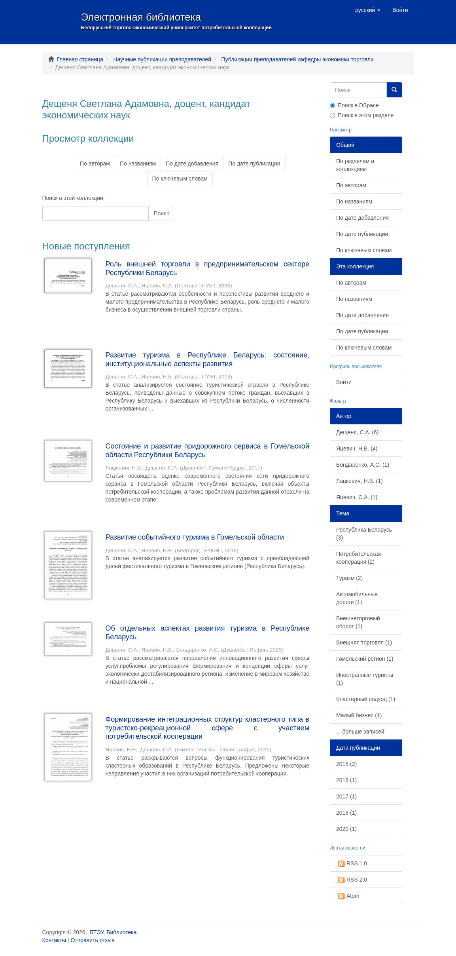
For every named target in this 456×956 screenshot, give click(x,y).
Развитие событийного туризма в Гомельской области (195, 537)
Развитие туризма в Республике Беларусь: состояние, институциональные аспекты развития (208, 359)
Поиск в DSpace (354, 105)
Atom (348, 896)
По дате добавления (192, 163)
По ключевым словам (180, 178)
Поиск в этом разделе (362, 115)
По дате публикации (254, 163)
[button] (367, 10)
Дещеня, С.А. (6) (357, 432)
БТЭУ (96, 932)
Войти (344, 382)
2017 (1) (346, 796)
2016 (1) (346, 780)
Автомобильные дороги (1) (357, 598)
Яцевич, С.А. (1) (356, 497)
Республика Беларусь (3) (364, 533)
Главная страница (80, 59)
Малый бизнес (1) (359, 715)
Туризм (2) (349, 578)
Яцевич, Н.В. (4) (356, 448)
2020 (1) (346, 829)
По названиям (138, 163)
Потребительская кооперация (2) (358, 558)
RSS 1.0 (351, 863)
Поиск (161, 213)
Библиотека (121, 932)
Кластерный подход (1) (365, 699)
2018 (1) (346, 813)
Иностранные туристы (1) (364, 679)
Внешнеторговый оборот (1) (358, 622)
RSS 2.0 (351, 880)
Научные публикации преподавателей (162, 59)
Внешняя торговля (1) (364, 642)
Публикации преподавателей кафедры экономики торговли (297, 59)
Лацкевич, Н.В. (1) (359, 481)
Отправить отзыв (92, 940)
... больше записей (360, 731)
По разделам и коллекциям (355, 165)
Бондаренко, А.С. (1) (362, 465)
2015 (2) (346, 764)
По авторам (95, 163)
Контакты (54, 940)
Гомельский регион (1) (365, 659)
